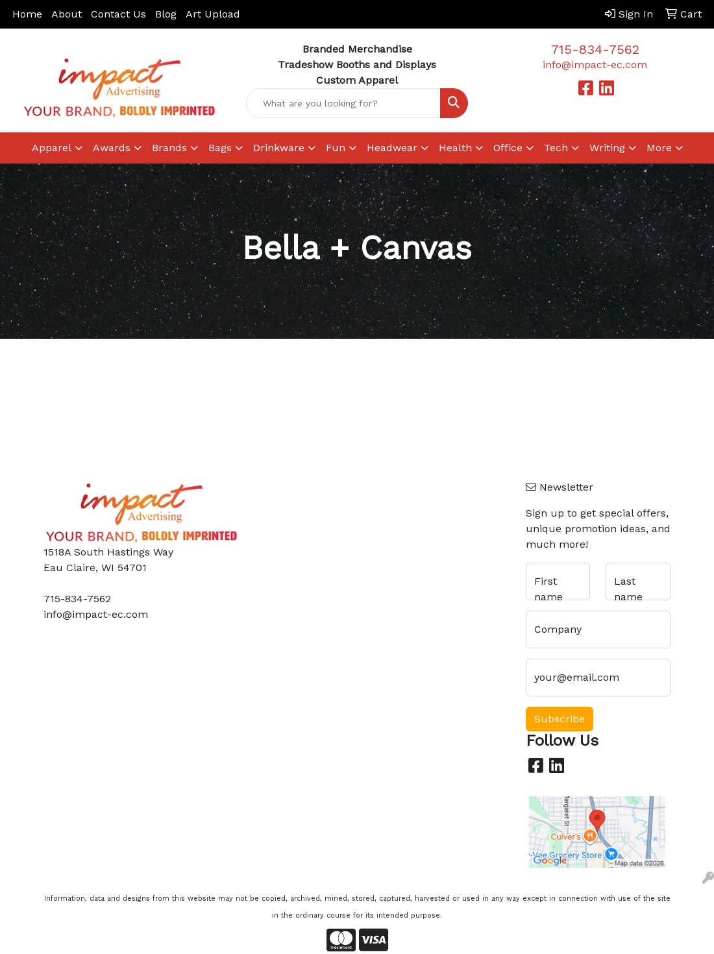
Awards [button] (111, 147)
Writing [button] (607, 147)
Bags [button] (220, 147)
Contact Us (118, 14)
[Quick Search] (343, 103)
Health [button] (455, 147)
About (66, 14)
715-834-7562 (595, 49)
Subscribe (559, 719)
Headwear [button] (392, 147)
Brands (169, 147)
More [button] (659, 147)
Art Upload (213, 14)
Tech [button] (556, 147)
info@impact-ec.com (595, 64)
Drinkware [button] (278, 147)
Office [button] (508, 147)
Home (27, 14)
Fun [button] (335, 147)
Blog (166, 14)
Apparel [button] (51, 147)
